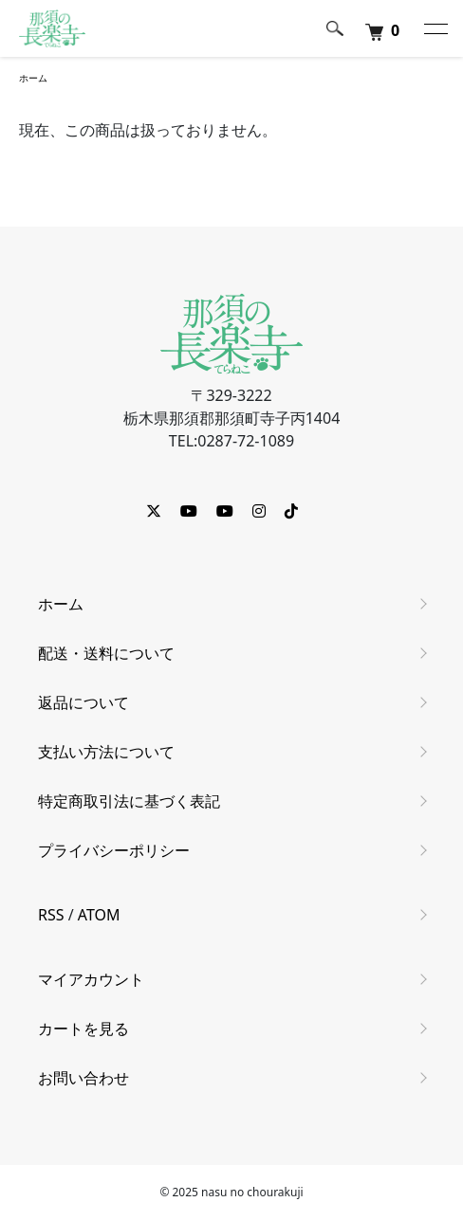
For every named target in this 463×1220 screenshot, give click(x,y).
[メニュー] (434, 28)
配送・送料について (106, 653)
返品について (83, 702)
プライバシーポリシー (114, 850)
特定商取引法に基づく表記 (129, 801)
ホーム (33, 77)
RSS (51, 914)
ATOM (99, 914)
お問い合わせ (83, 1077)
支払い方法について (106, 751)
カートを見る (83, 1028)
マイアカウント (91, 979)
